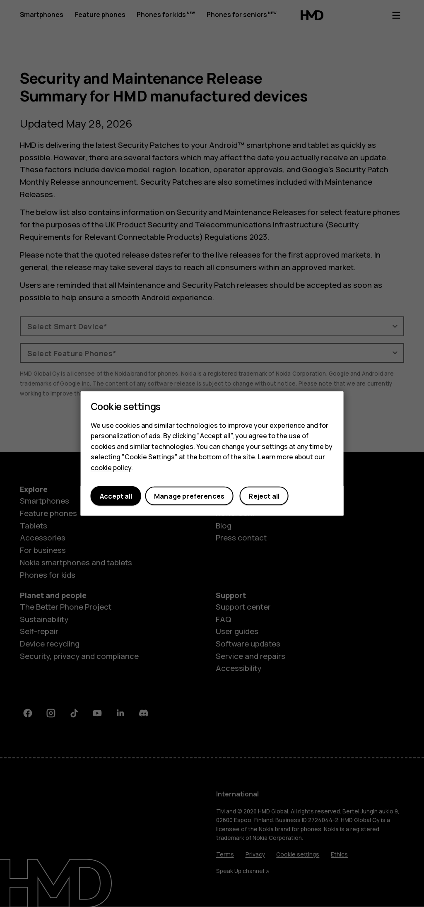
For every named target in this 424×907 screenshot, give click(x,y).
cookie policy (111, 467)
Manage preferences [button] (189, 496)
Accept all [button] (116, 496)
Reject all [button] (263, 496)
